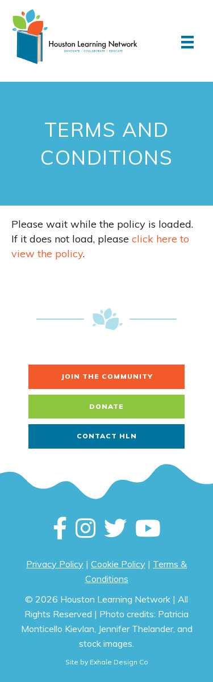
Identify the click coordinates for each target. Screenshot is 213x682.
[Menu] (187, 42)
